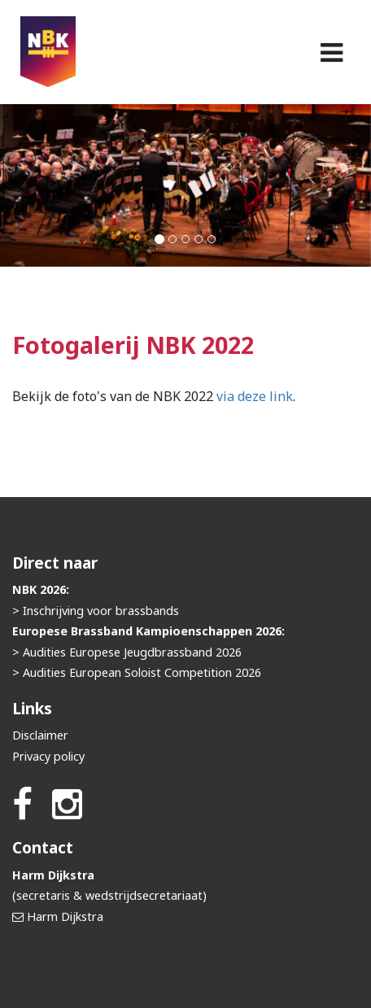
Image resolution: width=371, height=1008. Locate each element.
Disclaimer (40, 735)
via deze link (254, 396)
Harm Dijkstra (65, 916)
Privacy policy (48, 756)
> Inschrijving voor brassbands (95, 610)
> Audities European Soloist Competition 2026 (136, 672)
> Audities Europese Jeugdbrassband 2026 (127, 652)
